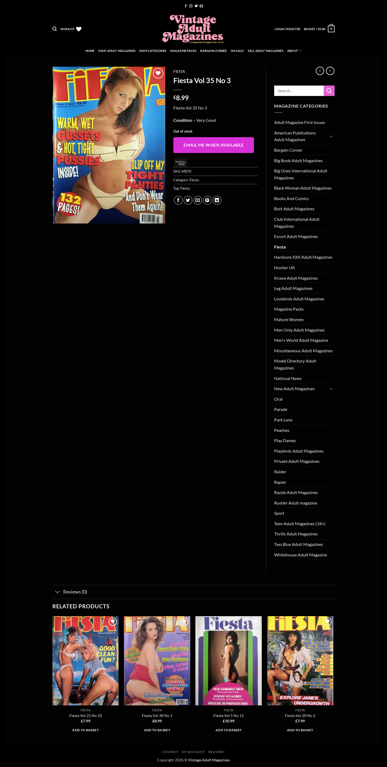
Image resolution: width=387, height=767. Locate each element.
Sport (279, 513)
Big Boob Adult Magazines (298, 160)
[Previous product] (330, 71)
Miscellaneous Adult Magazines (303, 350)
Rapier (280, 482)
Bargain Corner (213, 50)
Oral (278, 399)
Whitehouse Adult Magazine (300, 554)
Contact (170, 752)
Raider (280, 471)
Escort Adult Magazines (296, 236)
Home (90, 50)
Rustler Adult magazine (295, 502)
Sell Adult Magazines (265, 50)
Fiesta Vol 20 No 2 (300, 715)
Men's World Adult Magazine (301, 340)
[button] (54, 29)
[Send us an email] (201, 6)
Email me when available (214, 145)
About (294, 50)
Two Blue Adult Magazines (298, 544)
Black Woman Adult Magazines (303, 187)
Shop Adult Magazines (116, 50)
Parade (280, 409)
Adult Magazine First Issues (299, 122)
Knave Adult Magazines (296, 277)
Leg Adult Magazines (293, 288)
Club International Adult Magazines (297, 222)
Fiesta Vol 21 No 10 (85, 715)
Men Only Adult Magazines (299, 329)
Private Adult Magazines (297, 461)
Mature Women (289, 319)
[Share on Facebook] (178, 200)
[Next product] (320, 71)
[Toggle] (331, 136)
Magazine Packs (183, 50)
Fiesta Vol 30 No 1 (157, 715)
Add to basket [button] (85, 730)
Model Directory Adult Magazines (295, 364)
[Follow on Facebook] (185, 6)
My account (193, 752)
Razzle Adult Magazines (296, 492)
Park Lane (283, 419)
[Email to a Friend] (197, 200)
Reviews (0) (69, 592)
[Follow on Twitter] (196, 6)
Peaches (281, 430)
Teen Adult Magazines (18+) (299, 523)
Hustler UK (284, 267)
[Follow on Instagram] (190, 6)
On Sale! (237, 50)
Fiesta (179, 71)
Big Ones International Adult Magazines (300, 174)
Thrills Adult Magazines (296, 533)
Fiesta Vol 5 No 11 (228, 715)
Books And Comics (291, 198)
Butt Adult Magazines (294, 208)
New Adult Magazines (294, 388)
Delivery (216, 752)
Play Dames (285, 440)
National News (288, 378)
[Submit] (329, 91)
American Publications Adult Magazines (295, 136)
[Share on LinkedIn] (217, 200)
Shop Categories (152, 50)
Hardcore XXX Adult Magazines (303, 257)
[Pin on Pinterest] (207, 200)
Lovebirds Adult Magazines (299, 298)
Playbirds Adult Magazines (299, 450)
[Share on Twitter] (188, 200)
